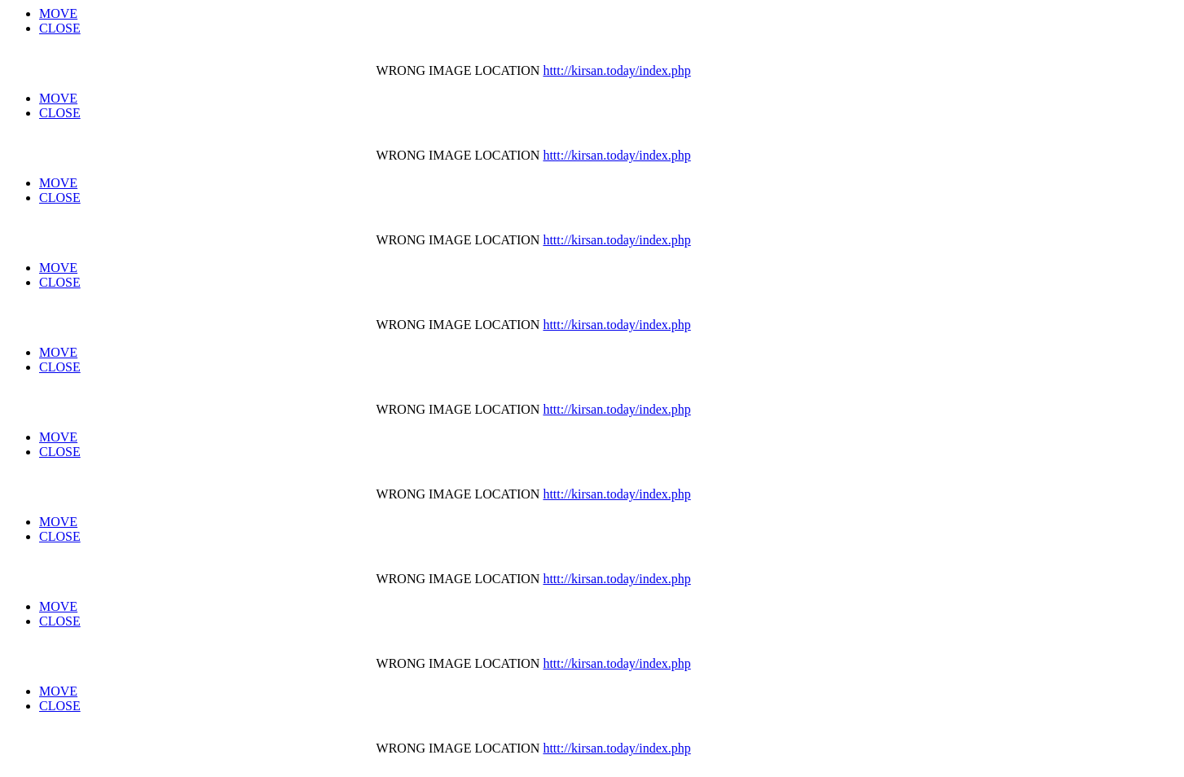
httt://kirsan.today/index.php (616, 70)
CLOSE (60, 28)
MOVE (58, 13)
